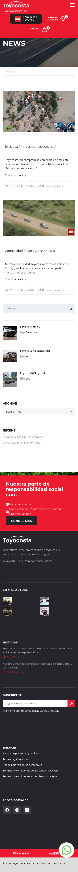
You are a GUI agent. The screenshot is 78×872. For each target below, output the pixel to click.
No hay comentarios (53, 186)
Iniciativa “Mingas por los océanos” (23, 437)
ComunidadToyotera (26, 18)
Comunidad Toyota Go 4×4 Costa (22, 442)
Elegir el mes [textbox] (13, 411)
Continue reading (15, 175)
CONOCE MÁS (21, 521)
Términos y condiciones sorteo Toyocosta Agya (30, 776)
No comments (13, 656)
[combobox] (39, 411)
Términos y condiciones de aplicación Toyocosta (31, 770)
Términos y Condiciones (17, 759)
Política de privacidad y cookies (21, 753)
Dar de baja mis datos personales (22, 765)
